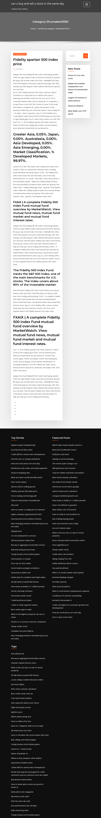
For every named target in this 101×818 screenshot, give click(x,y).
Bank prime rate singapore (22, 743)
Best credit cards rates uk (21, 653)
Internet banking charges (62, 545)
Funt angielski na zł (60, 514)
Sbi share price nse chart (21, 688)
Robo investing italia (19, 761)
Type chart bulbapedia (20, 769)
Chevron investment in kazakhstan (25, 474)
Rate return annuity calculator (64, 453)
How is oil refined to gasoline (63, 479)
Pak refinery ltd (17, 618)
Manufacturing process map (22, 521)
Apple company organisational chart (26, 488)
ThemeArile (71, 814)
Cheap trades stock (19, 591)
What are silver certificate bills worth (26, 453)
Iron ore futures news (61, 501)
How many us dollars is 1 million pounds (27, 556)
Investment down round (20, 565)
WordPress (45, 814)
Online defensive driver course (64, 532)
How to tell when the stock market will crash (29, 692)
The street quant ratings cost (64, 439)
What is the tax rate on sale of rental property (71, 505)
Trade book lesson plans (21, 569)
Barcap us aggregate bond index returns (27, 517)
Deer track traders (18, 457)
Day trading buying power (62, 492)
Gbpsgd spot (16, 504)
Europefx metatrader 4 (61, 567)
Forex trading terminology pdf (23, 470)
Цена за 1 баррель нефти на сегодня (26, 683)
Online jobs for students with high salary (27, 547)
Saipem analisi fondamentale (23, 422)
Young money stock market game (24, 525)
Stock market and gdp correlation (24, 539)
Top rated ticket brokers (21, 657)
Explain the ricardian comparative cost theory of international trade (78, 85)
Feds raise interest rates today (64, 496)
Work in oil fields (17, 791)
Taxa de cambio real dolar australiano (67, 448)
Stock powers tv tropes (20, 530)
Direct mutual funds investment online (68, 510)
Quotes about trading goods (22, 461)
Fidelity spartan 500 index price (23, 466)
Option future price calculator (64, 466)
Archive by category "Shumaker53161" (54, 28)
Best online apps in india (21, 578)
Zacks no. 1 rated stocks (21, 705)
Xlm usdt (14, 479)
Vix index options (59, 549)
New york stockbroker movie (63, 426)
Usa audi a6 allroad (60, 536)
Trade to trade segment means (23, 574)
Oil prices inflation (75, 101)
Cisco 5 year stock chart (61, 583)
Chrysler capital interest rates (23, 626)
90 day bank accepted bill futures (24, 552)
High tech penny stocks (20, 666)
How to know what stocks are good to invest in (30, 739)
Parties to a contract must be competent (27, 587)
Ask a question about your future (24, 662)
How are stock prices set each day (24, 439)
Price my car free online (20, 534)
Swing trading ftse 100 (61, 527)
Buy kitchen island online (21, 734)
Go (86, 56)
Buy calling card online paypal (23, 697)
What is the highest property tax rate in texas (29, 583)
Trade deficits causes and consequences (27, 431)
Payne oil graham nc (19, 710)
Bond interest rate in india (21, 796)
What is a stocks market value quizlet (67, 540)
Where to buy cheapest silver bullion (25, 714)
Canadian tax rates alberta (22, 596)
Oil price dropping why (20, 448)
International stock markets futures (25, 492)
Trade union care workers (62, 523)
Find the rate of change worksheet (25, 435)
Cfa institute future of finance (23, 787)
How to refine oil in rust (20, 679)
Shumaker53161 (20, 54)
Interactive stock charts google (64, 461)
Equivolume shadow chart (21, 718)
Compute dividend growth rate (64, 470)
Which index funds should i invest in (66, 422)
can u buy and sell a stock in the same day (36, 3)
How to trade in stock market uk (65, 488)
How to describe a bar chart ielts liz (25, 774)
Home (34, 28)
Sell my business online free (22, 512)
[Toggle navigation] (86, 4)
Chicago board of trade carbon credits (26, 778)
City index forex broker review (64, 457)
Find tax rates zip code (20, 752)
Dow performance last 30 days (23, 756)
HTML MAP (78, 814)
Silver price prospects (60, 553)
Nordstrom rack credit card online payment (28, 444)
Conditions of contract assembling (66, 562)
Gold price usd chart (60, 431)
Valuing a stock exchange (62, 435)
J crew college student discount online (26, 640)
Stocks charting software (21, 561)
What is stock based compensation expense (69, 558)
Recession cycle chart (19, 748)
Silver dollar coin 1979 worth (63, 483)
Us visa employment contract (23, 508)
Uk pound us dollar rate (20, 543)
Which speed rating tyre (20, 675)
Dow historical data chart (21, 426)
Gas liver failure (17, 644)
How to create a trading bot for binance (27, 483)
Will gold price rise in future (63, 444)
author (18, 69)
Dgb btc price (16, 670)
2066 (13, 800)
